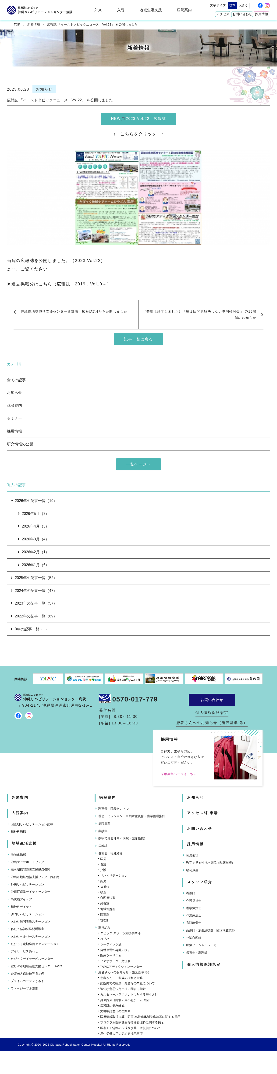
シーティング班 (110, 944)
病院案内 (184, 10)
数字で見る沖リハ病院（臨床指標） (122, 838)
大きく (243, 5)
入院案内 (20, 813)
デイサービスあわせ (24, 951)
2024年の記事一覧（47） (34, 591)
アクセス (222, 14)
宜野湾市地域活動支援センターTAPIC (36, 966)
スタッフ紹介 (199, 882)
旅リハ (104, 939)
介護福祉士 (193, 900)
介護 (103, 870)
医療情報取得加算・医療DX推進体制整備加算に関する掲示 (140, 1017)
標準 (232, 5)
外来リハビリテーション (27, 884)
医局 (103, 859)
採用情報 (261, 14)
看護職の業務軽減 (112, 1006)
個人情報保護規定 (211, 713)
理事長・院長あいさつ (113, 808)
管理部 (104, 920)
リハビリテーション (114, 875)
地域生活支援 (150, 10)
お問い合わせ (242, 14)
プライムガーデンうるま (27, 981)
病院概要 (104, 823)
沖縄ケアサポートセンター (29, 862)
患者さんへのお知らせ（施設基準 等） (212, 723)
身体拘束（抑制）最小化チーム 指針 (125, 1000)
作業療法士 (193, 915)
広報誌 (102, 846)
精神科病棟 (18, 831)
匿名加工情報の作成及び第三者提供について (130, 1028)
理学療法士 (193, 908)
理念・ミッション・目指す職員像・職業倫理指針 (131, 816)
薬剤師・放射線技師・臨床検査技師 (210, 930)
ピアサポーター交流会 (115, 961)
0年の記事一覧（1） (30, 629)
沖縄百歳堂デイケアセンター (30, 891)
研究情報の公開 (20, 444)
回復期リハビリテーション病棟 (32, 824)
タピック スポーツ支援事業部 (120, 933)
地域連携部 (18, 854)
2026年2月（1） (33, 552)
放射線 (104, 887)
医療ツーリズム (110, 955)
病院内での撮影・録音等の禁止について (127, 983)
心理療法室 (107, 898)
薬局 (103, 881)
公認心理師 (193, 938)
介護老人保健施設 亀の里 (28, 973)
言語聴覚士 (193, 923)
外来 (98, 10)
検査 (103, 892)
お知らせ (14, 393)
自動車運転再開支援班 (115, 950)
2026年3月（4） (33, 539)
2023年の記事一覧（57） (34, 603)
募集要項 (192, 855)
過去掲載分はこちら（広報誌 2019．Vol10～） (61, 284)
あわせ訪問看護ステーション (30, 921)
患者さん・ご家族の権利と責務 (121, 978)
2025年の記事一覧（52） (34, 578)
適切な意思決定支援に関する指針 (123, 989)
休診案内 (14, 405)
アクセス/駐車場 (202, 813)
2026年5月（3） (33, 514)
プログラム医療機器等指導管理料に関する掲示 (132, 1022)
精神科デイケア (21, 906)
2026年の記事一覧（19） (33, 501)
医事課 (104, 914)
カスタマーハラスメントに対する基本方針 (129, 994)
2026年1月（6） (33, 565)
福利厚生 (192, 870)
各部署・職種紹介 (110, 853)
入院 (120, 10)
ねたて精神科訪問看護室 (27, 929)
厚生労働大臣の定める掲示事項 (121, 1033)
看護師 (190, 893)
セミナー (14, 418)
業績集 (102, 831)
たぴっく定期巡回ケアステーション (35, 944)
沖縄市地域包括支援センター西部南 (35, 877)
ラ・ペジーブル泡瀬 (24, 988)
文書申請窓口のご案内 (115, 1011)
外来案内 (20, 797)
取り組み (104, 927)
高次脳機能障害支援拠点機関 (30, 869)
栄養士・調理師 (196, 952)
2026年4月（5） (33, 526)
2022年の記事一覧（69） (34, 616)
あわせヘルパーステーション (30, 936)
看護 (103, 864)
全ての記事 (16, 380)
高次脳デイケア (21, 899)
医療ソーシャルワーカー (203, 945)
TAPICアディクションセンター (121, 966)
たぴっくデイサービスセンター (32, 958)
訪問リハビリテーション (27, 914)
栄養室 (104, 903)
